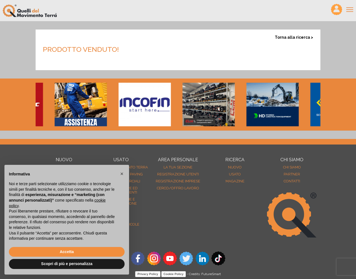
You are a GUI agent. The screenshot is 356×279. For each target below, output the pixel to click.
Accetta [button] (67, 251)
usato (235, 174)
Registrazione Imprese (178, 181)
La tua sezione (178, 167)
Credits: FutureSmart (205, 274)
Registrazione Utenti (178, 174)
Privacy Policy (147, 274)
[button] (121, 173)
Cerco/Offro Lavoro (178, 188)
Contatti (292, 181)
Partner (292, 174)
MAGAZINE (235, 181)
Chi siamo (292, 167)
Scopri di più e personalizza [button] (66, 263)
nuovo (235, 167)
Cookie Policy (174, 274)
